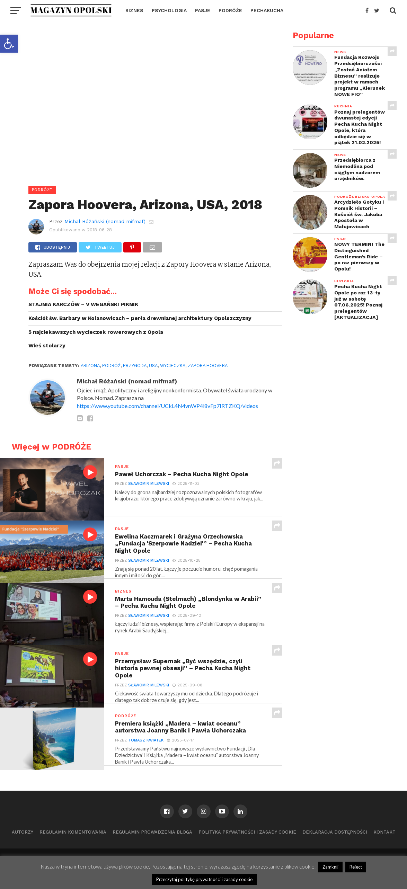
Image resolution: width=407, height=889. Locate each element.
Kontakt (384, 832)
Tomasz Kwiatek (145, 741)
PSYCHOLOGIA (169, 10)
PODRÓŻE (230, 10)
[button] (9, 44)
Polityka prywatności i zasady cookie (247, 832)
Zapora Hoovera (208, 365)
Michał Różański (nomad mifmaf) (104, 221)
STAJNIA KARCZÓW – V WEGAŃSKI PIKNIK (83, 304)
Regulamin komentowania (72, 832)
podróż (111, 365)
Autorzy (22, 832)
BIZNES (134, 10)
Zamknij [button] (330, 867)
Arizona (90, 365)
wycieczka (172, 365)
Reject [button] (356, 867)
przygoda (135, 365)
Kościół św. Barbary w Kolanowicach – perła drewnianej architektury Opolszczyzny (139, 318)
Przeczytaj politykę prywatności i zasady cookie (204, 879)
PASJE (202, 10)
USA (153, 365)
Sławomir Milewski (148, 484)
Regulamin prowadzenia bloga (152, 832)
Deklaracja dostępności (334, 832)
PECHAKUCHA (266, 10)
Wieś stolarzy (46, 346)
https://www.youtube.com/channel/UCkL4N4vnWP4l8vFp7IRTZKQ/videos (167, 405)
